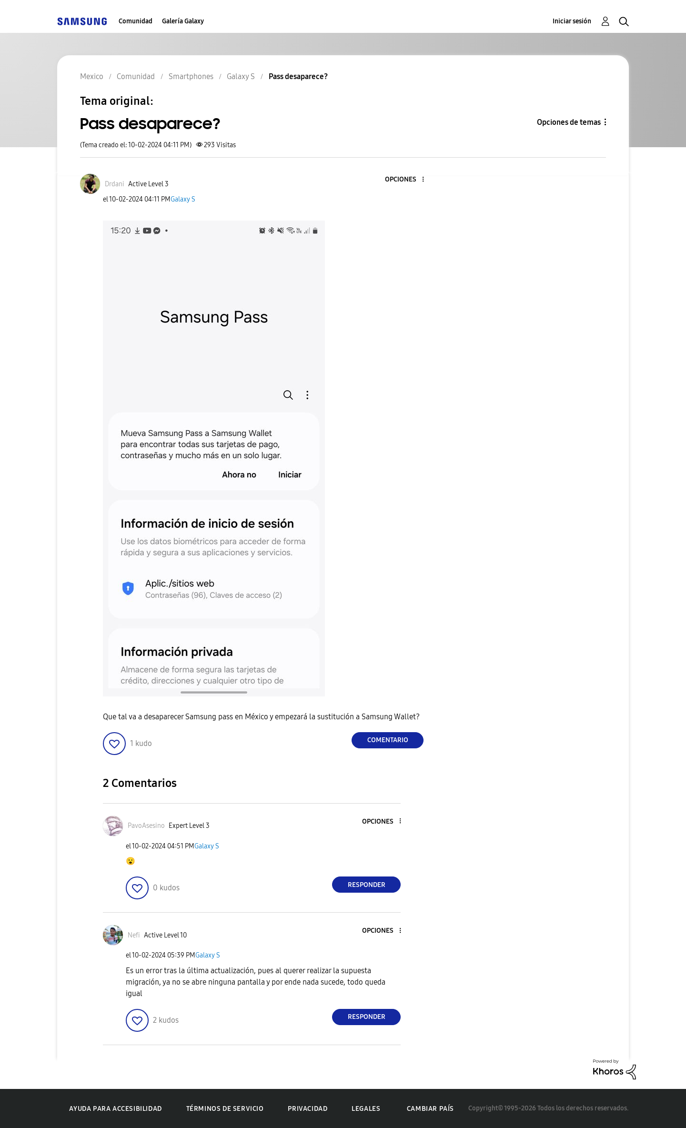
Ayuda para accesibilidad (115, 1109)
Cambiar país (430, 1109)
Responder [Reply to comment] (366, 885)
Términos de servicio (225, 1109)
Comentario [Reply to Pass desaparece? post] (387, 740)
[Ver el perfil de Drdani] (114, 184)
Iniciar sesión (572, 21)
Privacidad (307, 1109)
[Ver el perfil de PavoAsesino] (146, 826)
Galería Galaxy (183, 21)
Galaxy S (183, 199)
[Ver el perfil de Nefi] (134, 935)
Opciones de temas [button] (569, 122)
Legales (366, 1109)
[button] (407, 179)
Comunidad (135, 21)
